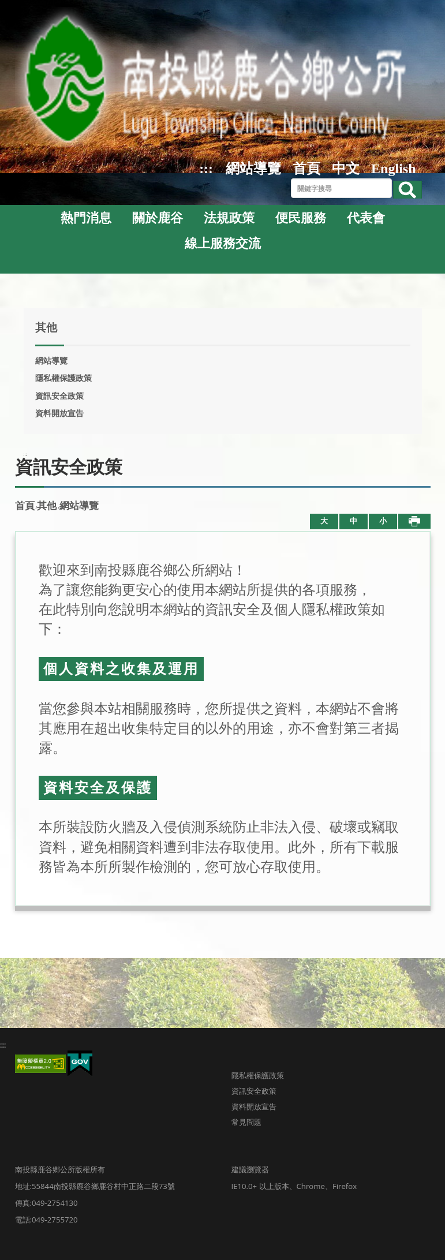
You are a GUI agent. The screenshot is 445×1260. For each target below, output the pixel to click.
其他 (47, 505)
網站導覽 (253, 168)
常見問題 (246, 1122)
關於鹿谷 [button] (157, 218)
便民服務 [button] (300, 218)
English (393, 168)
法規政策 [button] (229, 218)
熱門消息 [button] (86, 218)
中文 (346, 168)
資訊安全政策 (59, 396)
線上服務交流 (223, 243)
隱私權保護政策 (63, 378)
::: (206, 168)
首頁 (306, 168)
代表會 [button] (366, 218)
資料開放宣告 (59, 413)
